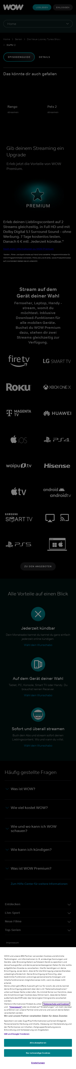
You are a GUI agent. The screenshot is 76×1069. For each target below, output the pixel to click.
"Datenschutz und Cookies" (56, 1003)
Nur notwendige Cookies (38, 1052)
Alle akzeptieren (38, 1042)
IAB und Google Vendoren (16, 1033)
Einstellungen (38, 1062)
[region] (38, 1008)
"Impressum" (15, 1006)
